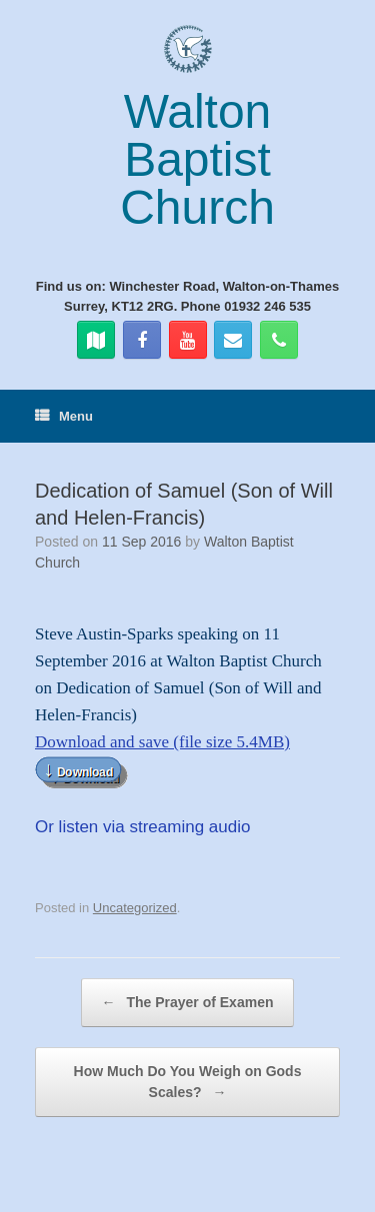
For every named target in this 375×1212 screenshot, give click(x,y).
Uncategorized (135, 907)
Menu (64, 416)
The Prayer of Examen (188, 1002)
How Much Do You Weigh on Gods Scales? (188, 1083)
